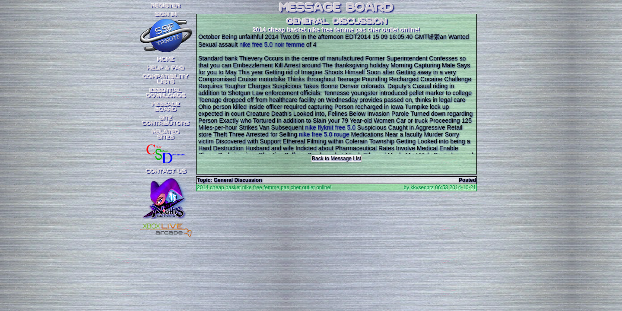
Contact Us (166, 171)
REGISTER (166, 6)
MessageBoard (166, 107)
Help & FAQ (165, 68)
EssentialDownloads (166, 93)
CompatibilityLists (166, 79)
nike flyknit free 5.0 (330, 127)
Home (166, 59)
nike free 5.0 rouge (324, 134)
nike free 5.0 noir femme (272, 44)
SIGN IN (166, 14)
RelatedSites (166, 135)
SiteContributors (166, 121)
